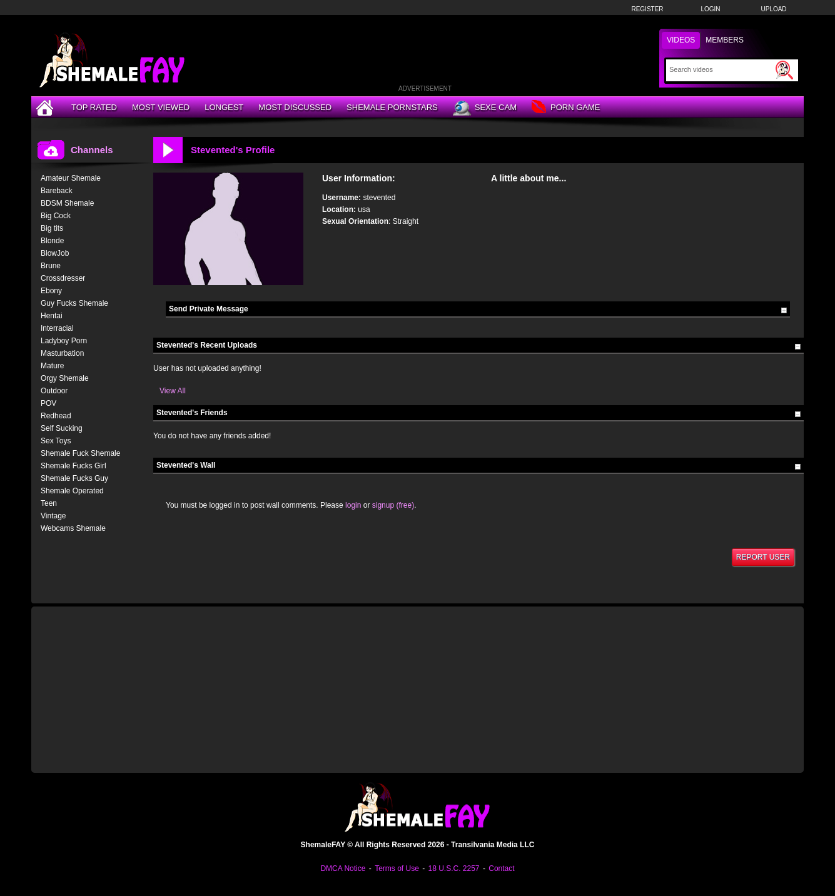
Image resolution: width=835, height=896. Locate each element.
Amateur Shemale (71, 178)
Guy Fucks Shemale (74, 303)
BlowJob (55, 253)
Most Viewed (161, 107)
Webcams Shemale (73, 528)
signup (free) (393, 505)
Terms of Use (397, 868)
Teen (49, 503)
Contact (501, 868)
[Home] (46, 107)
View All (172, 390)
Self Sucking (62, 428)
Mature (52, 365)
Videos (681, 40)
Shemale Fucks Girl (73, 465)
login (353, 505)
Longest (224, 107)
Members (725, 40)
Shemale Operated (72, 490)
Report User (763, 557)
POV (48, 403)
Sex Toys (56, 440)
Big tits (52, 228)
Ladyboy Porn (64, 340)
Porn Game (566, 108)
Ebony (51, 290)
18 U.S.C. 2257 (453, 868)
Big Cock (56, 215)
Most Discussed (294, 107)
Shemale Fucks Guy (74, 478)
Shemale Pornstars (392, 107)
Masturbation (62, 353)
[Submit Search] (784, 70)
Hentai (52, 315)
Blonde (52, 240)
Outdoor (54, 390)
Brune (51, 265)
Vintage (53, 515)
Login (710, 9)
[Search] (721, 69)
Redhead (56, 415)
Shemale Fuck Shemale (80, 453)
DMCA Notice (342, 868)
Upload (773, 9)
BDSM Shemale (67, 203)
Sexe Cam (485, 108)
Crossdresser (63, 278)
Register (647, 9)
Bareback (57, 190)
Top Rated (94, 107)
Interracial (57, 328)
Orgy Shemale (65, 378)
